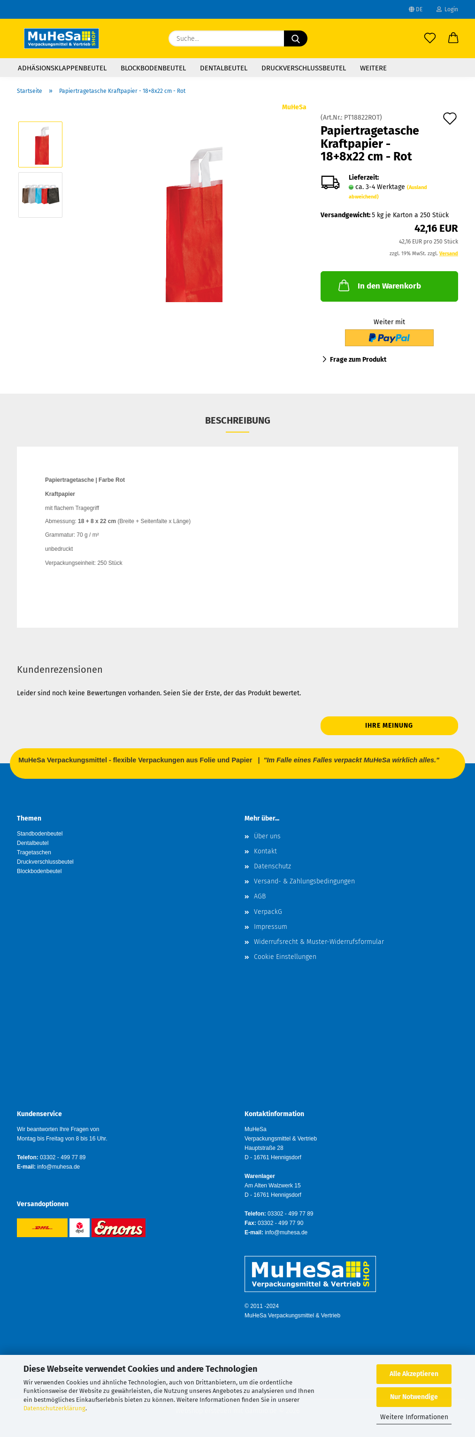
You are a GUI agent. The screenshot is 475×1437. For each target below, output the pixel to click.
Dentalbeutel (223, 68)
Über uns (267, 836)
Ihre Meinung (389, 726)
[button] (453, 38)
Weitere (373, 68)
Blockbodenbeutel (153, 68)
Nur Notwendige (414, 1397)
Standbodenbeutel (39, 833)
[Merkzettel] (430, 38)
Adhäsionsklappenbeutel (62, 68)
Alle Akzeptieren (414, 1374)
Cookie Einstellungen (285, 957)
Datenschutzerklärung (54, 1408)
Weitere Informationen (414, 1417)
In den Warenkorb (379, 285)
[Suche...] (295, 38)
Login (447, 9)
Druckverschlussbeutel (303, 68)
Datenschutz (272, 866)
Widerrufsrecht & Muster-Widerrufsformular (319, 942)
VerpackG (268, 912)
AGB (260, 896)
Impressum (270, 927)
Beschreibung (237, 420)
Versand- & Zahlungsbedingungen (304, 881)
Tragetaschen (34, 852)
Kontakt (265, 851)
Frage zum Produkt (358, 360)
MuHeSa (294, 107)
